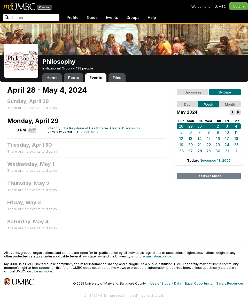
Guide (92, 17)
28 (181, 126)
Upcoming (193, 92)
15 (209, 138)
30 (199, 126)
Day (187, 104)
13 (190, 138)
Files (117, 77)
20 (190, 145)
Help (152, 17)
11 (236, 132)
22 (208, 145)
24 (226, 145)
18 (236, 138)
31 (227, 151)
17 (227, 138)
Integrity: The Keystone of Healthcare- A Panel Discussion (94, 128)
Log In (238, 6)
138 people (84, 68)
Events (112, 17)
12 (181, 138)
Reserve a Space (209, 176)
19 (181, 145)
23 (217, 145)
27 (190, 151)
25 (236, 145)
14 (200, 138)
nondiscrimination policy (152, 256)
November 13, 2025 (215, 160)
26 (181, 151)
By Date (225, 92)
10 (227, 132)
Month (230, 104)
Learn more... (44, 271)
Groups (133, 17)
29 (190, 126)
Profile (73, 17)
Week (208, 104)
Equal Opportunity (198, 283)
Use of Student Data (165, 283)
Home (52, 77)
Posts (73, 77)
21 (200, 145)
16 (218, 138)
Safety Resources (230, 283)
